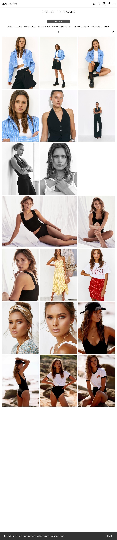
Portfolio (58, 21)
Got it (109, 536)
